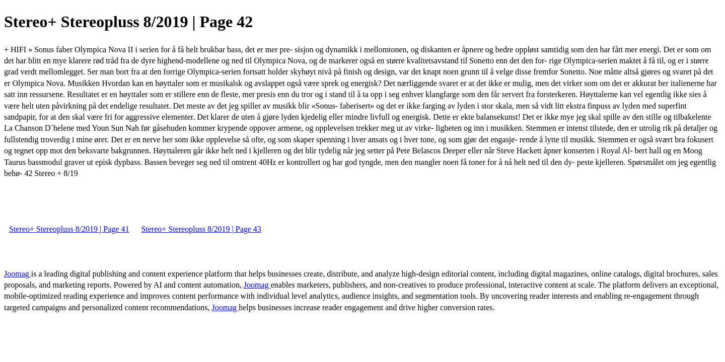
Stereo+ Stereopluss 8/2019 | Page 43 (201, 229)
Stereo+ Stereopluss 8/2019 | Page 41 (69, 229)
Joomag (17, 273)
